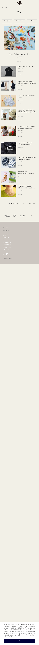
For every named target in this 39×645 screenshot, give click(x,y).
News (7, 7)
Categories (7, 21)
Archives (32, 21)
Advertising (6, 237)
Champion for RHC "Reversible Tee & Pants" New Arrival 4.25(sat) (26, 128)
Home (3, 7)
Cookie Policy (7, 244)
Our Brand (6, 230)
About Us (5, 235)
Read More (19, 61)
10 (24, 203)
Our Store (5, 228)
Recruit (5, 240)
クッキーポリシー (13, 637)
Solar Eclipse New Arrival (19, 54)
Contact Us (6, 249)
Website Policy (7, 247)
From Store (19, 21)
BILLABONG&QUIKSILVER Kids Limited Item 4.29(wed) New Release (27, 112)
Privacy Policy (7, 242)
